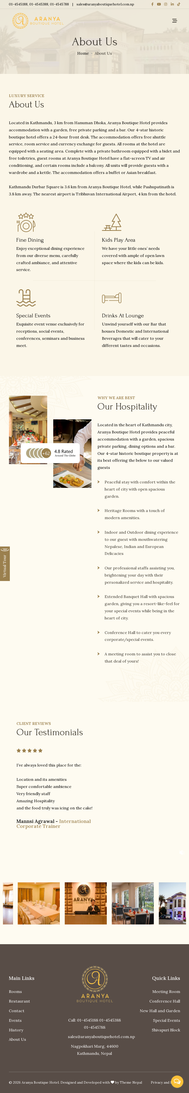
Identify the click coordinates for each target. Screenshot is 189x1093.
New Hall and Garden (160, 1010)
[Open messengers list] (177, 1082)
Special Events (166, 1020)
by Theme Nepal (128, 1082)
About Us (17, 1039)
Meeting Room (166, 991)
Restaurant (19, 1001)
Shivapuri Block (166, 1029)
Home (83, 53)
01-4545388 (38, 4)
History (16, 1029)
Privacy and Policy (165, 1082)
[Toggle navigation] (174, 20)
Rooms (15, 991)
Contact (16, 1010)
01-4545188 (18, 4)
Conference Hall (164, 1001)
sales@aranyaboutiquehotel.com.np (105, 4)
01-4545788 (59, 4)
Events (15, 1020)
